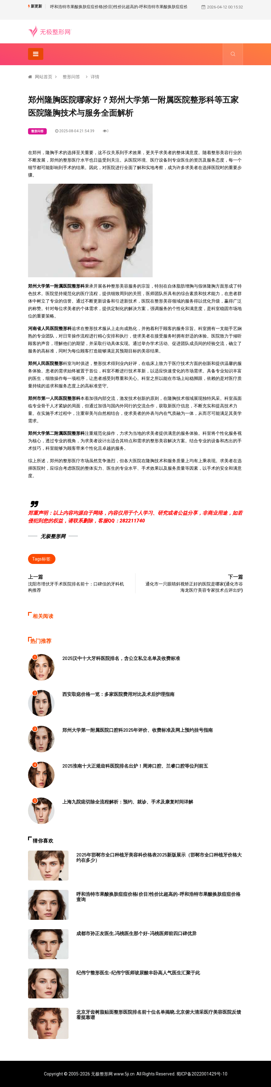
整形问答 (71, 76)
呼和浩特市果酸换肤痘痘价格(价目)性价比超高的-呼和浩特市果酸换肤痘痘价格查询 (125, 6)
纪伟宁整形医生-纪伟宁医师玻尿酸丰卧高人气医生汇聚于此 (138, 972)
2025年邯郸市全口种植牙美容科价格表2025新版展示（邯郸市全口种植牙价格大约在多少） (159, 857)
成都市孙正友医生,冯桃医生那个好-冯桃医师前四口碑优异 (136, 933)
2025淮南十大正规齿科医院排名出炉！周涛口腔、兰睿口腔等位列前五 (135, 766)
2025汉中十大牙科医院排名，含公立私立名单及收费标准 (121, 658)
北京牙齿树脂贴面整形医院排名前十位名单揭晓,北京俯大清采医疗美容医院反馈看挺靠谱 (158, 1014)
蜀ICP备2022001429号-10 (201, 1073)
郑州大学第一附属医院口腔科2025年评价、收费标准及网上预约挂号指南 (137, 730)
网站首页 (43, 76)
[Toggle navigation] (35, 54)
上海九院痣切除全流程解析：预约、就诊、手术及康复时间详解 (127, 801)
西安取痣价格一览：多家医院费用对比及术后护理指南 (118, 694)
